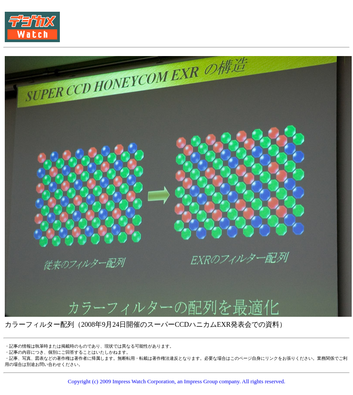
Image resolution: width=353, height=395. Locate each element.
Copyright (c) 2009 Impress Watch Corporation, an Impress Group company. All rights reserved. (176, 381)
